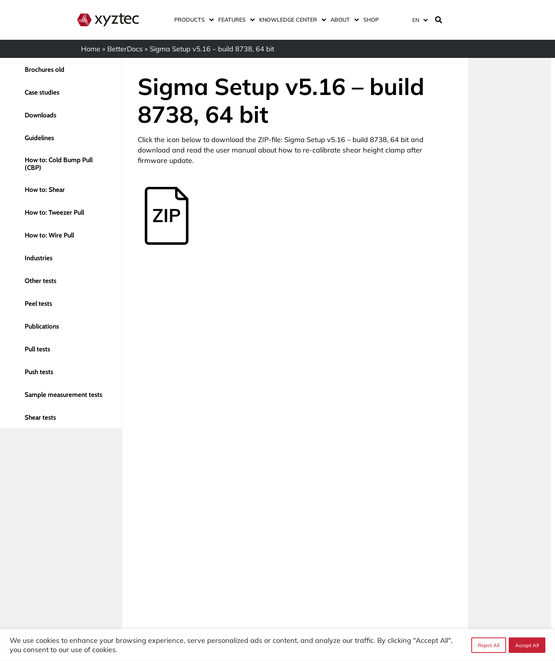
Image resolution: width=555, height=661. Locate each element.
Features (234, 20)
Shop (371, 19)
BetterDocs (125, 48)
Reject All (488, 645)
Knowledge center (291, 20)
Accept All (527, 645)
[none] (418, 20)
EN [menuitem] (415, 20)
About (343, 20)
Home (90, 48)
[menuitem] (419, 20)
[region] (277, 645)
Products (192, 20)
